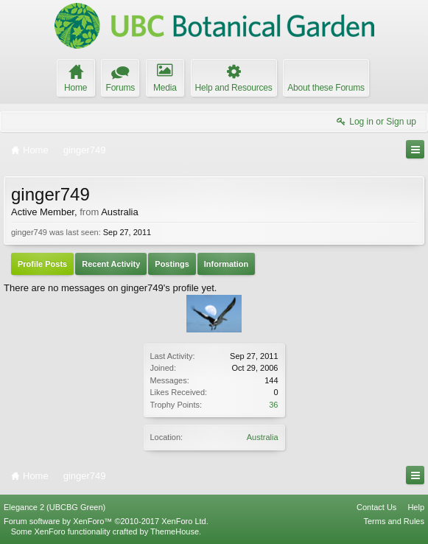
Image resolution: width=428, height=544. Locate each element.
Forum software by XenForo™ (106, 521)
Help (415, 507)
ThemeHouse (174, 531)
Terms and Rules (393, 521)
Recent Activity (111, 263)
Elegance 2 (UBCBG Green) (54, 507)
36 (273, 404)
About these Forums (325, 88)
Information (226, 263)
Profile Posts (42, 263)
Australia (262, 437)
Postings (172, 263)
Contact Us (376, 507)
